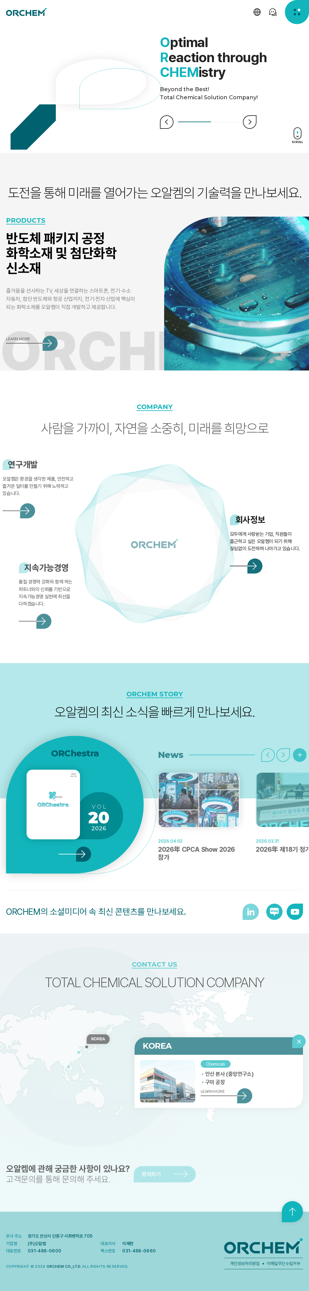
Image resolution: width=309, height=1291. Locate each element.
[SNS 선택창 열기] (273, 12)
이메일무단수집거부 (283, 1263)
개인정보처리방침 (245, 1263)
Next (249, 122)
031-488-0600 (44, 1250)
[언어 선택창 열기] (257, 12)
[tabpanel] (232, 57)
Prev (167, 122)
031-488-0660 (139, 1250)
